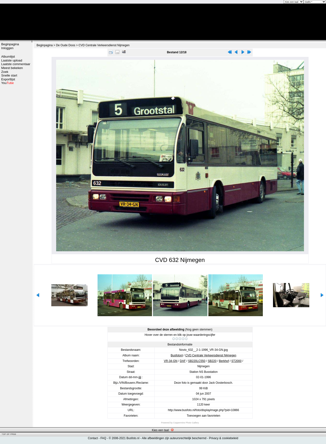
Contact (93, 438)
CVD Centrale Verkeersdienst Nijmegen (104, 45)
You (7, 83)
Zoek (4, 72)
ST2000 (236, 361)
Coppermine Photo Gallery (186, 422)
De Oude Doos (65, 45)
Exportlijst (8, 79)
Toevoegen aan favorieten (203, 415)
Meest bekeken (12, 68)
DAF (183, 361)
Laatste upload (11, 60)
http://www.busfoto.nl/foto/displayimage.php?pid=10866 (203, 410)
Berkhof (224, 361)
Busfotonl (177, 355)
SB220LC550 (196, 361)
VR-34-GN (170, 361)
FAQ (103, 438)
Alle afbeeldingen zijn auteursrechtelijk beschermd (174, 438)
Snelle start (9, 75)
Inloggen (7, 48)
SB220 (212, 361)
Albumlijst (8, 56)
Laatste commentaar (15, 64)
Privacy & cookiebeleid (223, 438)
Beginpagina (10, 44)
